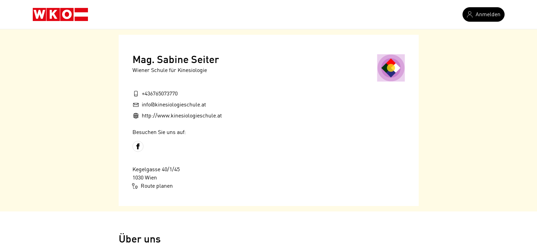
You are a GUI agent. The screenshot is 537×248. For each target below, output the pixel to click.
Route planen (152, 186)
